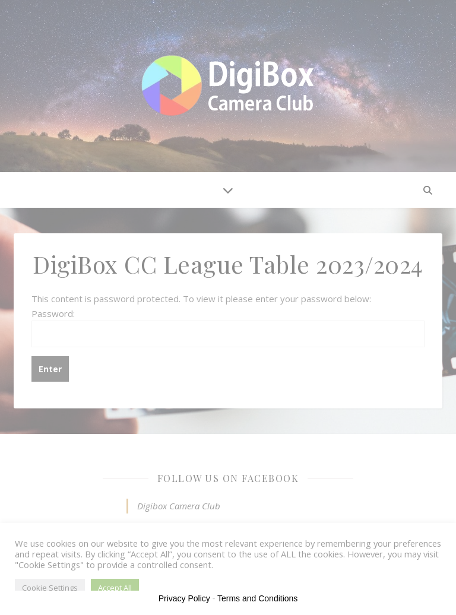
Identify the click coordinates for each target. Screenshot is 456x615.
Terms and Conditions (257, 598)
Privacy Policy (184, 598)
